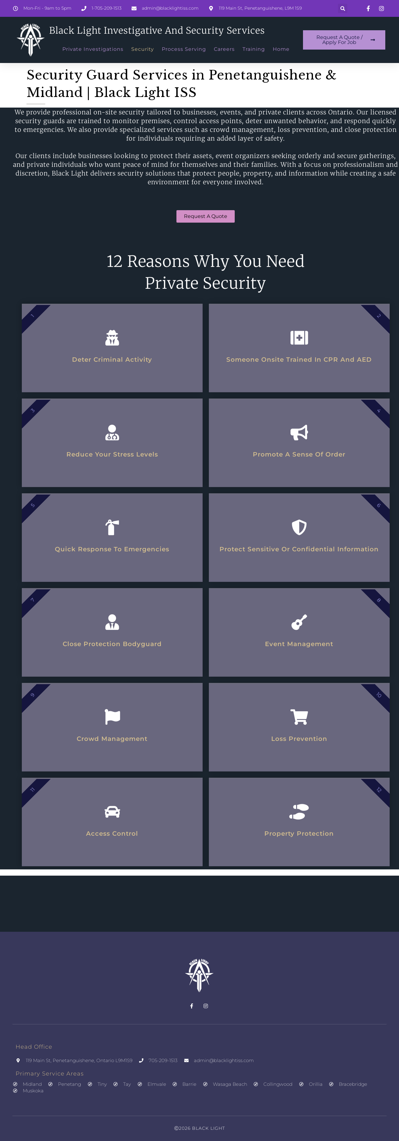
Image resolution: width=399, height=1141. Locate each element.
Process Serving (184, 49)
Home (281, 49)
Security (142, 49)
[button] (342, 8)
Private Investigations (92, 49)
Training (254, 49)
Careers (224, 49)
